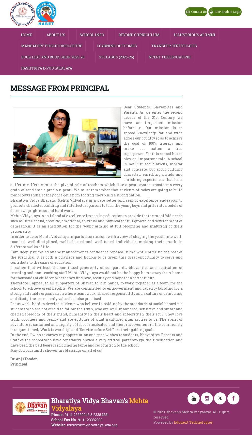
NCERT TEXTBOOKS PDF (170, 57)
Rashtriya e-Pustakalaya (46, 68)
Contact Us (196, 12)
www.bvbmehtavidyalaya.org (92, 425)
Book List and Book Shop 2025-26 (52, 57)
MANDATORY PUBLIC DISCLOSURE (51, 46)
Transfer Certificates (174, 46)
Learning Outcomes (117, 46)
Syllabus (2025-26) (116, 57)
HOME (26, 35)
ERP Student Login (225, 12)
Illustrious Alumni (194, 35)
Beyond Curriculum (139, 35)
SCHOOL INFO (92, 35)
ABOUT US (56, 35)
